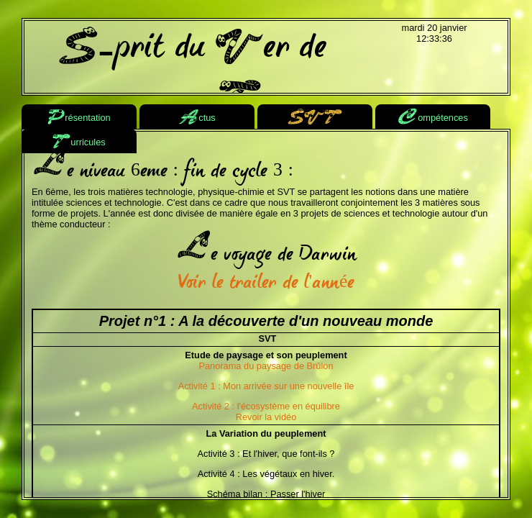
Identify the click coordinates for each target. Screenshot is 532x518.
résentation (78, 118)
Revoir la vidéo (266, 417)
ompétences (433, 118)
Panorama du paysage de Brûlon (265, 365)
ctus (196, 118)
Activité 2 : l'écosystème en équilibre (266, 406)
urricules (78, 142)
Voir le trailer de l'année (266, 284)
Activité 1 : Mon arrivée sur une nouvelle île (266, 386)
